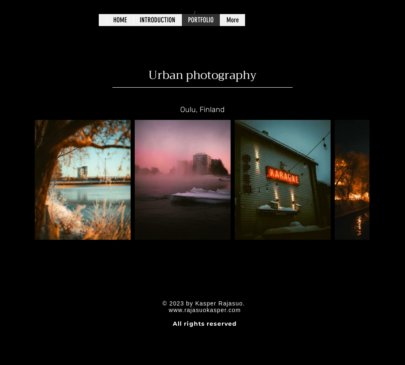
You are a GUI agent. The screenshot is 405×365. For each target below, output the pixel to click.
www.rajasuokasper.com (205, 310)
